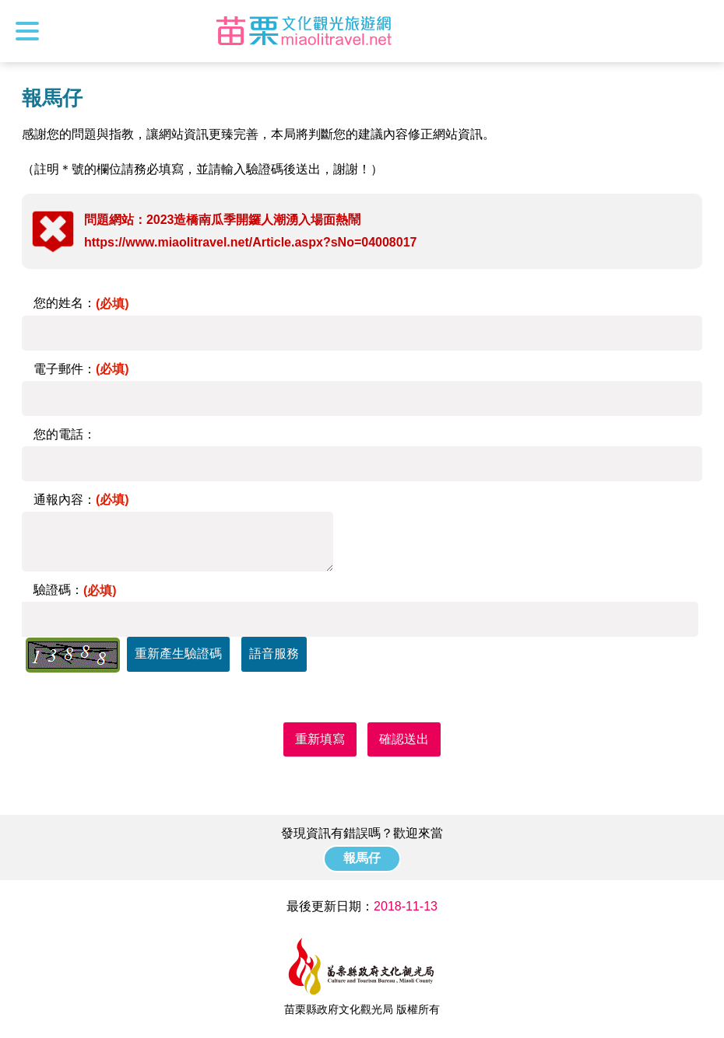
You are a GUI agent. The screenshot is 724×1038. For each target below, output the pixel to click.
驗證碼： (75, 589)
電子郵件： (81, 369)
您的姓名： (81, 302)
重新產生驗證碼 (178, 653)
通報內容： (81, 499)
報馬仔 (362, 858)
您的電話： (64, 434)
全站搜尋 (698, 31)
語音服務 (274, 653)
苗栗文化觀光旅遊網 (304, 31)
